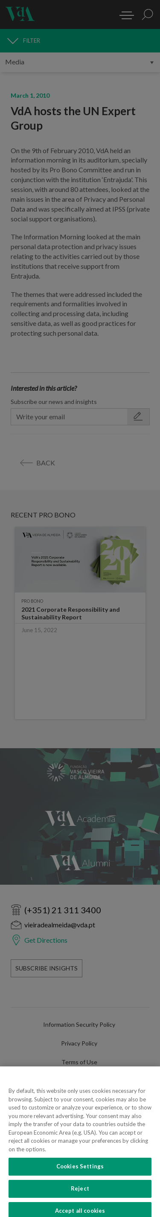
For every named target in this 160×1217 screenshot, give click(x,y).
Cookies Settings (80, 1170)
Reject (80, 1192)
